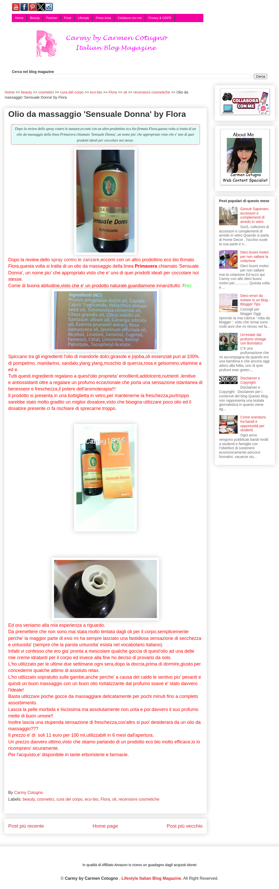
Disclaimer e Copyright (250, 380)
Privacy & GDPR (159, 18)
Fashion (51, 18)
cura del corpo (69, 799)
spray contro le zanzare (75, 259)
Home (19, 18)
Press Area (103, 18)
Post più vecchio (185, 826)
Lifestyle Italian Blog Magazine (151, 878)
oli (114, 799)
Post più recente (26, 826)
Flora (105, 799)
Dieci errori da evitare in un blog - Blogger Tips (255, 300)
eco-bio (91, 799)
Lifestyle (83, 18)
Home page (105, 826)
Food (67, 18)
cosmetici (45, 799)
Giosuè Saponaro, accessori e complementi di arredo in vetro (254, 215)
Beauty (35, 18)
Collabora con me (130, 18)
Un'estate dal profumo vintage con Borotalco (253, 339)
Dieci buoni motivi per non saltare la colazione (254, 256)
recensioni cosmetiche (139, 799)
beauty (29, 799)
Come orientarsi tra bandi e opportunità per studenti (253, 423)
